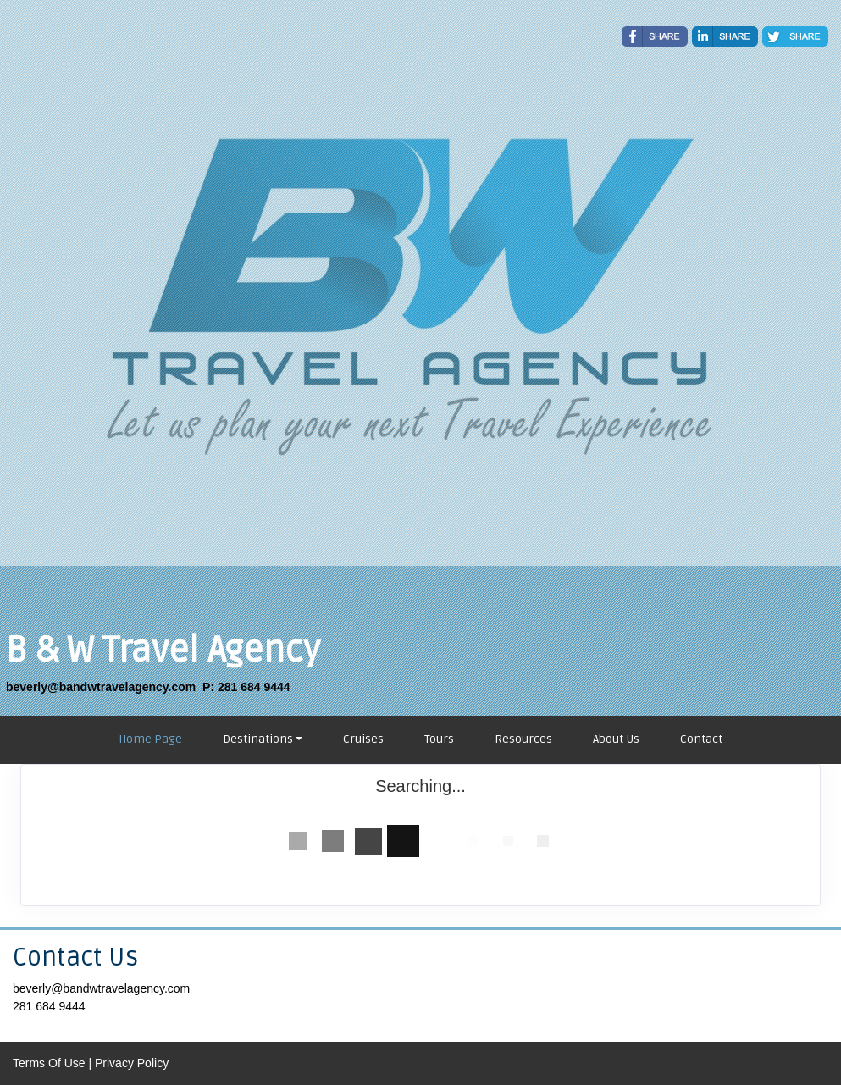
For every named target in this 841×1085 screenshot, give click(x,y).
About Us (616, 739)
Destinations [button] (258, 739)
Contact (701, 739)
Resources (523, 739)
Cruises (363, 739)
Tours (439, 739)
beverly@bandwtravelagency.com (101, 988)
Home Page (150, 739)
